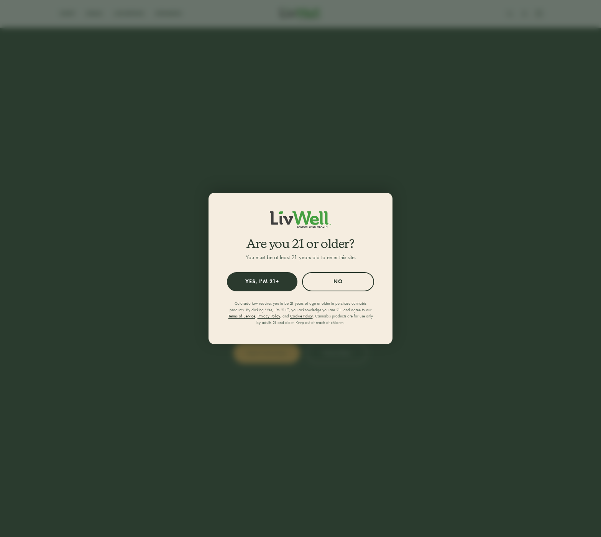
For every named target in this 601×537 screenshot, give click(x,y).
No (338, 281)
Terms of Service (241, 316)
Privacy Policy (269, 316)
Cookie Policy (301, 316)
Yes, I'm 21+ (262, 281)
